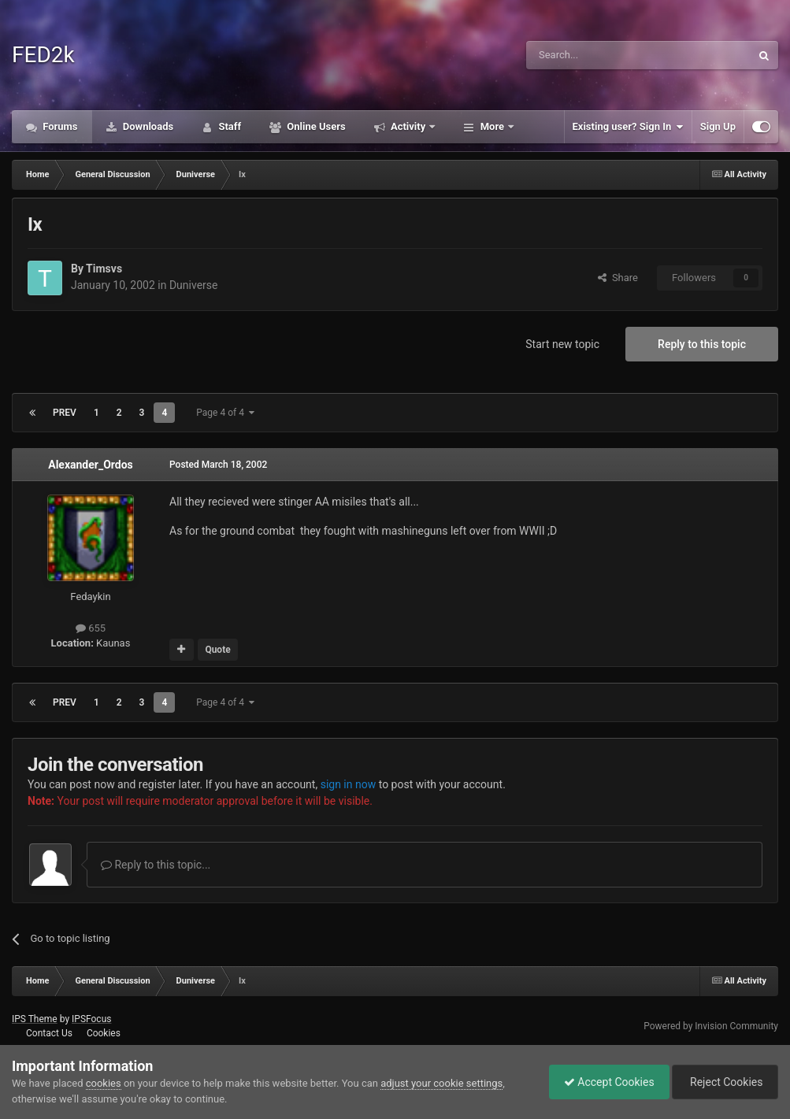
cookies (103, 1083)
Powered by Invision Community (710, 1026)
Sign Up (718, 126)
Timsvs (104, 268)
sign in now (348, 784)
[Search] (601, 55)
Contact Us (49, 1033)
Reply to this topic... (155, 864)
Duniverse (193, 285)
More (491, 126)
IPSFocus (91, 1019)
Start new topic (562, 344)
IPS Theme (34, 1019)
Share (618, 277)
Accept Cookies (605, 1082)
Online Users (315, 126)
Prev (64, 412)
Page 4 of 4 (225, 412)
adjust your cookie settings (441, 1083)
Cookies (104, 1033)
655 (91, 628)
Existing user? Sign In (628, 126)
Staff (228, 126)
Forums (59, 126)
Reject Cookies (724, 1082)
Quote (217, 649)
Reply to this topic (702, 344)
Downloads (147, 126)
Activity (408, 126)
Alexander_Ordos (90, 464)
